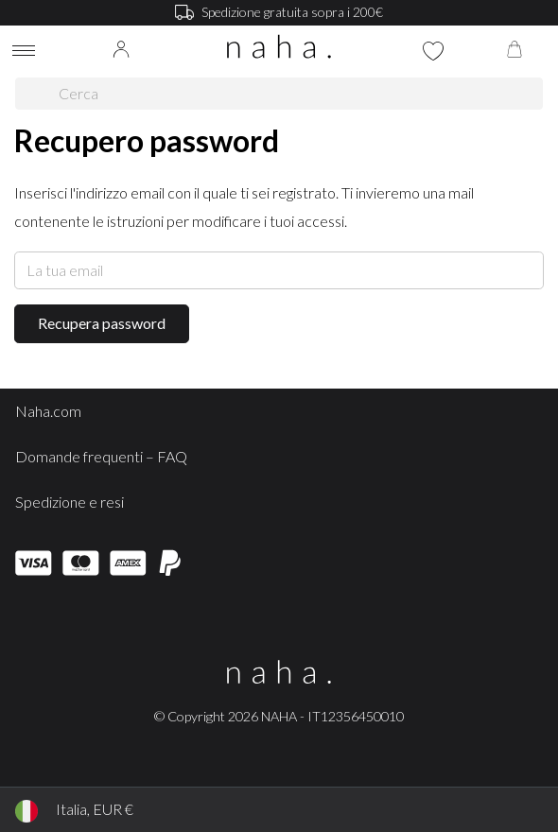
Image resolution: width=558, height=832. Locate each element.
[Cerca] (37, 94)
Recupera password (102, 323)
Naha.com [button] (48, 411)
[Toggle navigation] (23, 54)
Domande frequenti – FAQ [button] (101, 456)
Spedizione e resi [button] (69, 502)
